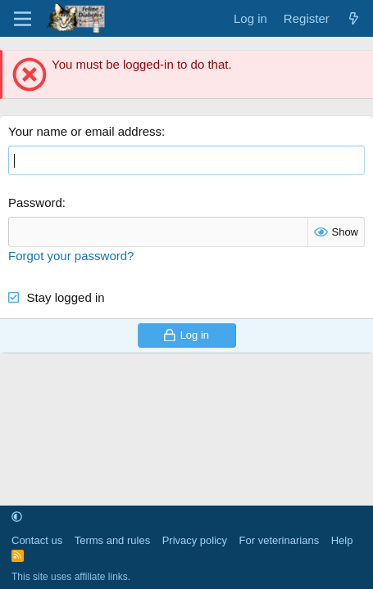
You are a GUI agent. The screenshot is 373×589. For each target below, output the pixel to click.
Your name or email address (84, 131)
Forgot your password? (71, 256)
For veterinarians (279, 540)
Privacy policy (194, 540)
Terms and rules (112, 540)
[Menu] (22, 18)
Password (35, 202)
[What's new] (354, 18)
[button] (16, 517)
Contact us (36, 540)
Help (342, 540)
